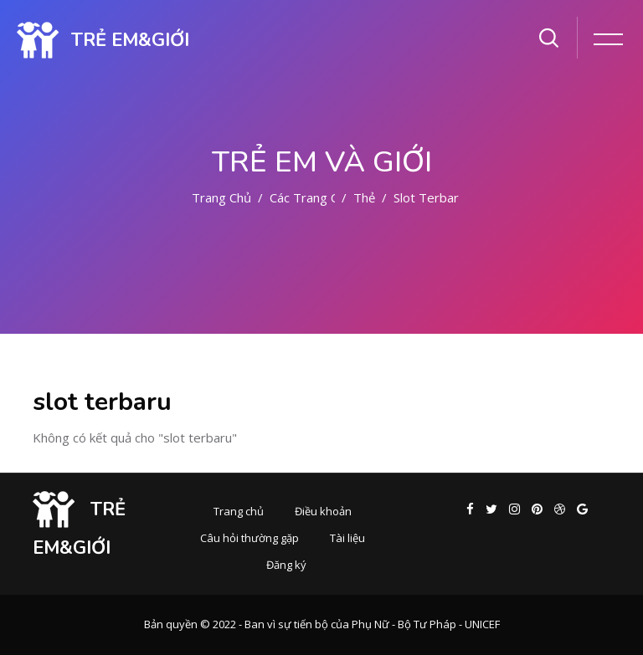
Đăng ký (286, 564)
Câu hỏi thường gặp (249, 537)
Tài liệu (347, 537)
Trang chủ (221, 197)
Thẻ (364, 197)
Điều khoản (323, 511)
